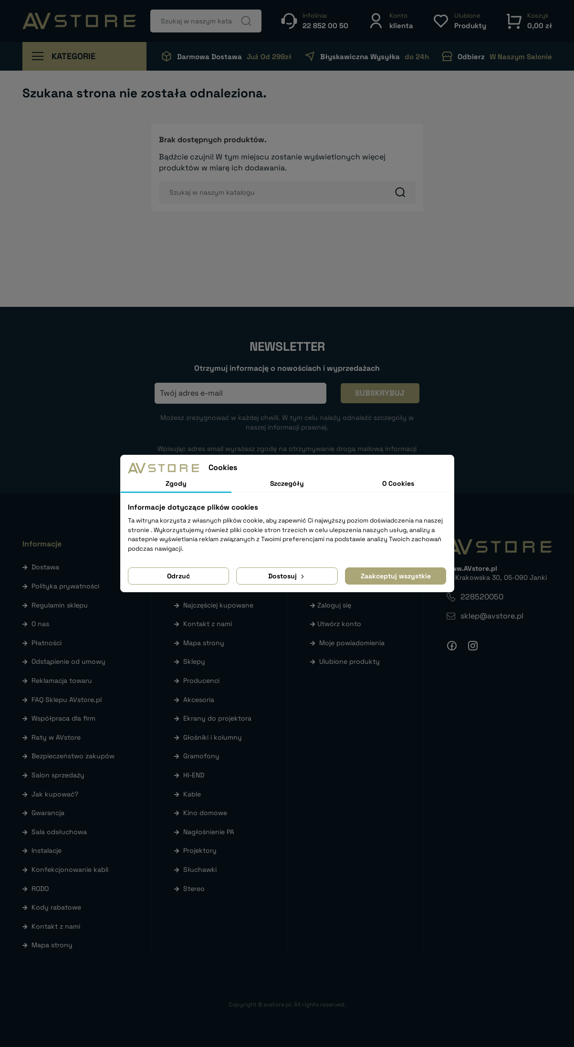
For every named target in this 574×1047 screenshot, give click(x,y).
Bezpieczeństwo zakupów (73, 756)
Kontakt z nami (55, 926)
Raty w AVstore (56, 737)
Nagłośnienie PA (208, 831)
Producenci (201, 680)
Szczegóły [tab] (287, 483)
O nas (40, 623)
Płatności (46, 643)
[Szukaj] (205, 21)
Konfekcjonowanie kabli (69, 869)
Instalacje (46, 850)
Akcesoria (198, 699)
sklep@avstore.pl (491, 615)
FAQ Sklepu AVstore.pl (66, 699)
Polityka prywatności (65, 586)
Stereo (194, 888)
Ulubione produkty (349, 661)
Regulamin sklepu (59, 605)
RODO (40, 888)
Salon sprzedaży (57, 775)
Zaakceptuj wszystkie (396, 576)
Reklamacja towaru (61, 680)
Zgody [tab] (176, 483)
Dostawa (45, 567)
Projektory (200, 850)
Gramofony (201, 756)
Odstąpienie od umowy (68, 661)
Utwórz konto (339, 623)
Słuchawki (200, 869)
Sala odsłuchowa (59, 831)
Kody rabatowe (56, 907)
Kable (192, 794)
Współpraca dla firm (63, 718)
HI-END (193, 775)
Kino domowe (205, 812)
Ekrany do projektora (217, 718)
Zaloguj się (334, 605)
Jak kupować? (54, 794)
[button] (390, 20)
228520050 (481, 596)
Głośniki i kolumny (212, 737)
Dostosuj (287, 576)
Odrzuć (178, 576)
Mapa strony (52, 945)
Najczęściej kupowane (218, 605)
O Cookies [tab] (398, 483)
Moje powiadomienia (352, 643)
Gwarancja (47, 812)
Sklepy (194, 661)
